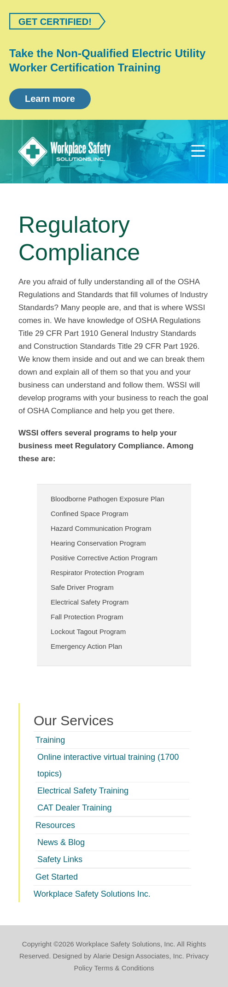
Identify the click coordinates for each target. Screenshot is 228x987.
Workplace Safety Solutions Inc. (92, 894)
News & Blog (61, 842)
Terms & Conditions (124, 968)
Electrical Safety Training (83, 790)
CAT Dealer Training (74, 807)
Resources (55, 825)
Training (50, 740)
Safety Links (59, 859)
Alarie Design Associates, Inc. (138, 956)
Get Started (56, 876)
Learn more (50, 99)
